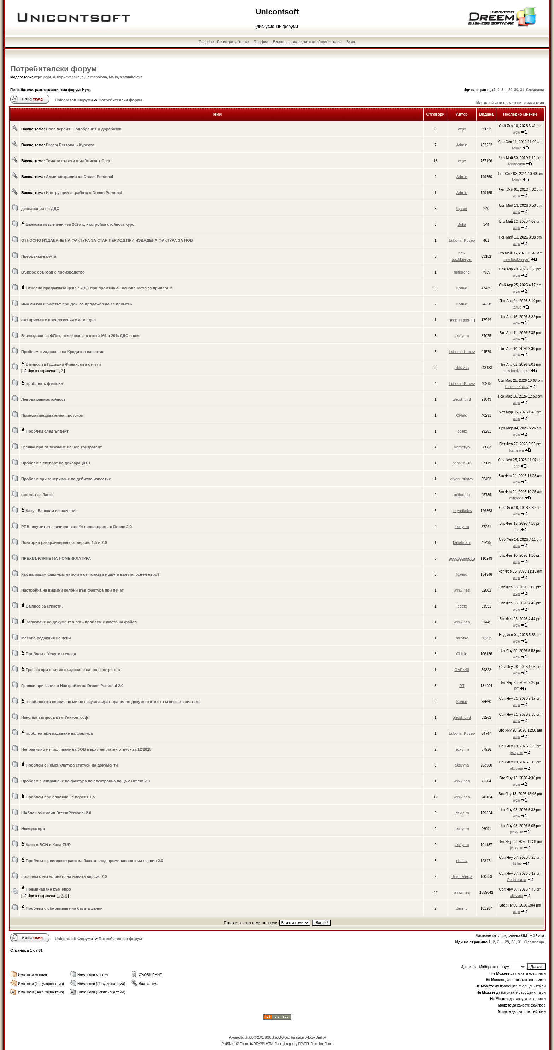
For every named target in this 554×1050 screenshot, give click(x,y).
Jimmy (461, 908)
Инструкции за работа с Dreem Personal (84, 192)
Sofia (462, 224)
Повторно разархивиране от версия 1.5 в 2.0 (64, 542)
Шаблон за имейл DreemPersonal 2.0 (56, 813)
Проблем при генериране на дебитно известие (66, 479)
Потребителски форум (53, 68)
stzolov (462, 638)
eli (84, 77)
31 (522, 90)
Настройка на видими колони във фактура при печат (72, 590)
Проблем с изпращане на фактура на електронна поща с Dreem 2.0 (85, 781)
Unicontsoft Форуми (74, 100)
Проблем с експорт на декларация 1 (56, 463)
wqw (37, 77)
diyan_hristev (461, 479)
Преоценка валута (38, 256)
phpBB (248, 1037)
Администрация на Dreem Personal (79, 177)
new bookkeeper (516, 260)
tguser (461, 208)
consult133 (462, 463)
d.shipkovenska (66, 77)
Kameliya (462, 447)
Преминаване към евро (48, 889)
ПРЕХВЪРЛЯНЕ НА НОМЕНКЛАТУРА (56, 558)
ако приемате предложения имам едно (58, 320)
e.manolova (97, 77)
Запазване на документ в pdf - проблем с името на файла (81, 622)
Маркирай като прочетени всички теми (510, 103)
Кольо (461, 288)
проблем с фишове (44, 383)
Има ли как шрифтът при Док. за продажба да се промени (77, 304)
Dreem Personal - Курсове (70, 145)
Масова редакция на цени (46, 638)
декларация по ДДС (40, 208)
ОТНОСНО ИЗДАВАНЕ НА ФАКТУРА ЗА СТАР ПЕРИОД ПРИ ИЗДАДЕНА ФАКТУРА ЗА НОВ (107, 240)
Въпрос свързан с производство (53, 272)
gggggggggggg (462, 320)
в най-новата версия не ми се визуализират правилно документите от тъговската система (113, 701)
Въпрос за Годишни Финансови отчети (63, 364)
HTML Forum (274, 1044)
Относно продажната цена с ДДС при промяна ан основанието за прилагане (99, 288)
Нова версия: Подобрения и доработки (84, 129)
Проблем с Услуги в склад (51, 654)
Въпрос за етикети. (44, 606)
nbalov (461, 860)
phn (517, 466)
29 (510, 90)
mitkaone (462, 272)
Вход (350, 42)
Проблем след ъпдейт (47, 431)
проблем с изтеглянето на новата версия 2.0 (64, 876)
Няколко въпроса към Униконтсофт (55, 717)
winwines (462, 590)
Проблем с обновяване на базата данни (64, 908)
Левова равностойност (43, 399)
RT (461, 686)
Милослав (516, 164)
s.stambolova (131, 77)
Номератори (33, 829)
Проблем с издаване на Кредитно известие (62, 352)
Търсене (206, 42)
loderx (461, 431)
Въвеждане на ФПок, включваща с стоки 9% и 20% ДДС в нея (80, 336)
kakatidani (462, 542)
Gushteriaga (461, 876)
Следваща (535, 90)
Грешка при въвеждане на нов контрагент (61, 447)
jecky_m (462, 336)
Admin (461, 145)
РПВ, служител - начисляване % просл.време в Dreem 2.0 (76, 526)
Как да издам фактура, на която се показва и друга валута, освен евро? (90, 574)
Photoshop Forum (321, 1044)
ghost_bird (462, 399)
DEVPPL (259, 1044)
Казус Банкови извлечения (52, 511)
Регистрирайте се (233, 42)
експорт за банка (37, 495)
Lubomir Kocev (462, 240)
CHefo (461, 415)
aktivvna (462, 367)
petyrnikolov (462, 511)
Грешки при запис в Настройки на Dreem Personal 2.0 (72, 686)
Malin (113, 77)
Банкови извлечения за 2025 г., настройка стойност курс (80, 224)
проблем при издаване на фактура (59, 733)
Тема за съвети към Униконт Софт (79, 161)
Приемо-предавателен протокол (52, 415)
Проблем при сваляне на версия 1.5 (60, 797)
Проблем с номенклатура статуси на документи (72, 765)
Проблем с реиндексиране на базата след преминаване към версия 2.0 (94, 860)
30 (516, 90)
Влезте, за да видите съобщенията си (307, 42)
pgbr (47, 77)
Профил (261, 42)
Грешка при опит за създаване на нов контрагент (73, 670)
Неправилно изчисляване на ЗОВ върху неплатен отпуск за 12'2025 (86, 749)
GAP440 (461, 670)
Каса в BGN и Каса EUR (48, 845)
